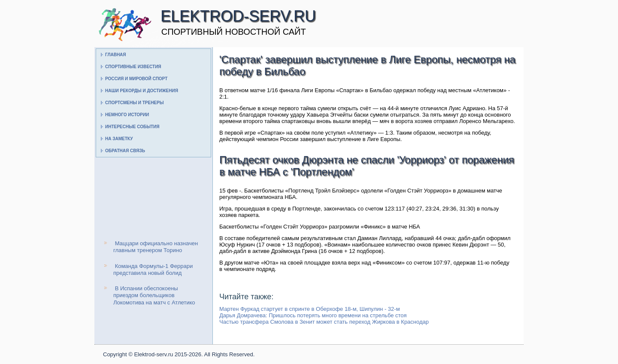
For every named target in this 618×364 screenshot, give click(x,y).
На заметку (119, 138)
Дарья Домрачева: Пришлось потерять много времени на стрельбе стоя (313, 315)
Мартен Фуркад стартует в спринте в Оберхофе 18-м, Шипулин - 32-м (309, 309)
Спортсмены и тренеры (134, 102)
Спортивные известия (133, 66)
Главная (115, 54)
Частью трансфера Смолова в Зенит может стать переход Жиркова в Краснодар (324, 322)
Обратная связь (125, 150)
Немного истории (127, 114)
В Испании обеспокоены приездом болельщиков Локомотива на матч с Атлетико (154, 295)
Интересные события (132, 126)
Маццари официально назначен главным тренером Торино (155, 246)
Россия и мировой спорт (136, 78)
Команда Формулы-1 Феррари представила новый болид (153, 269)
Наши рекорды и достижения (141, 90)
